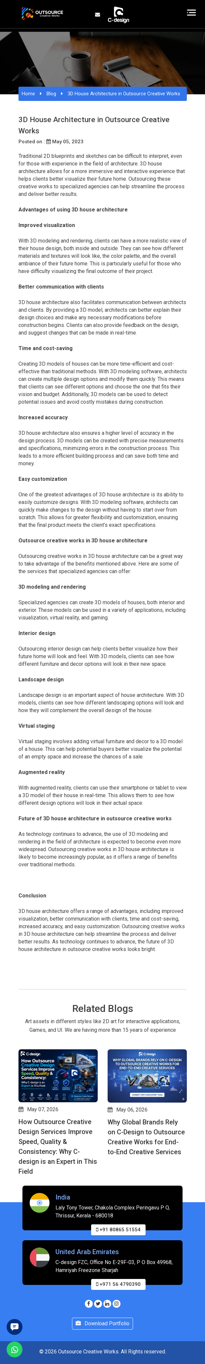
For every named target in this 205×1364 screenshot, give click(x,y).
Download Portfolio (102, 1323)
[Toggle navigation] (191, 13)
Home (28, 94)
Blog (51, 94)
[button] (21, 1207)
